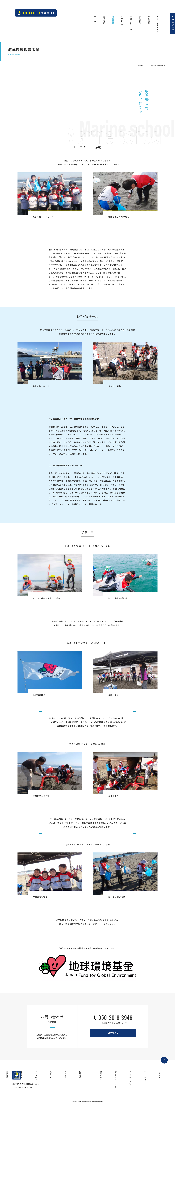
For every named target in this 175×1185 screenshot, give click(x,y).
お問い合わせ (113, 1110)
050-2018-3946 (115, 1094)
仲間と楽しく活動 (41, 872)
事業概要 (139, 123)
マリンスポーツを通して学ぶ (46, 675)
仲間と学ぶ (113, 772)
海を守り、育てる (41, 462)
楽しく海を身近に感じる (119, 675)
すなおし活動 (114, 462)
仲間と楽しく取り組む (118, 293)
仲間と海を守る (40, 973)
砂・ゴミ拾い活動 (116, 973)
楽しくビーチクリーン (43, 293)
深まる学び (113, 872)
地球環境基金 (39, 771)
